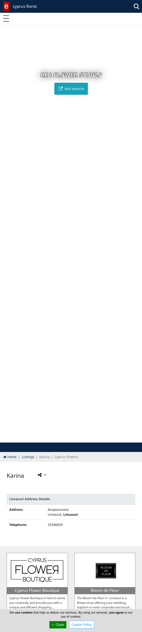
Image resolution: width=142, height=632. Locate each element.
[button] (61, 438)
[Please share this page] (41, 475)
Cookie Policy (82, 625)
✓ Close (58, 625)
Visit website (71, 88)
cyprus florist (25, 6)
